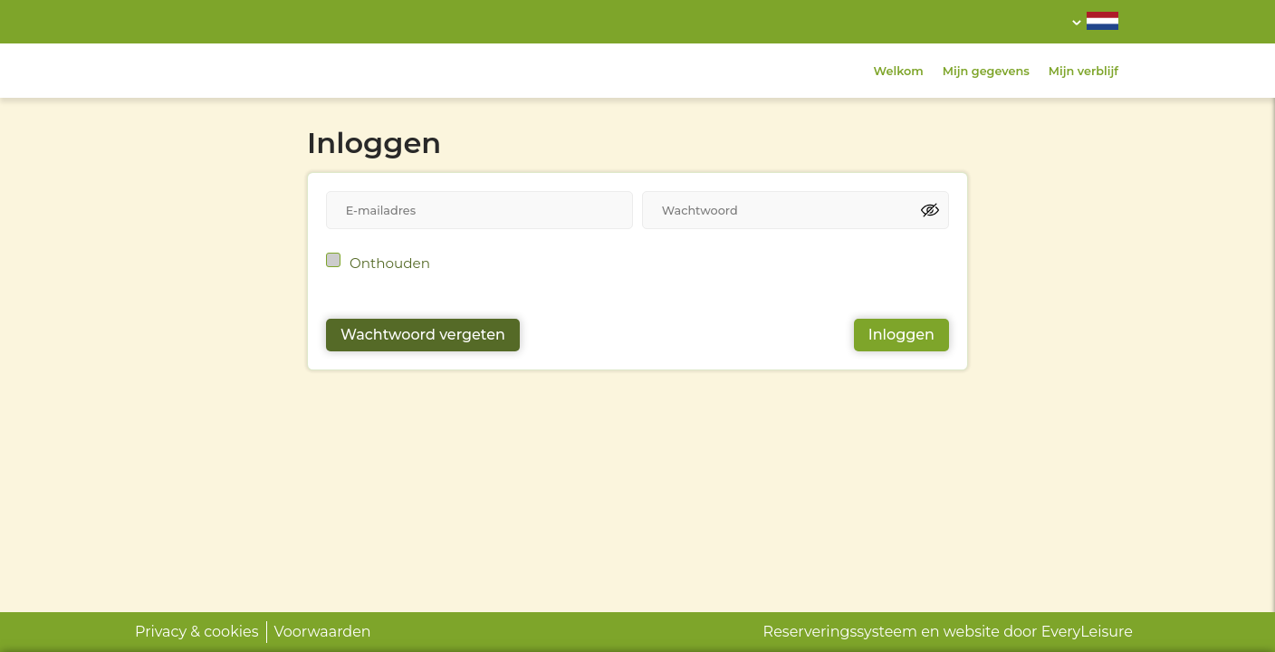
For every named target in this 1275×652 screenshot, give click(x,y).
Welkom (899, 71)
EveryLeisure (1087, 631)
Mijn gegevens (986, 71)
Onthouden (390, 263)
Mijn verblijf (1083, 71)
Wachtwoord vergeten (422, 334)
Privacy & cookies (197, 631)
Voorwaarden (322, 631)
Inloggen (901, 334)
